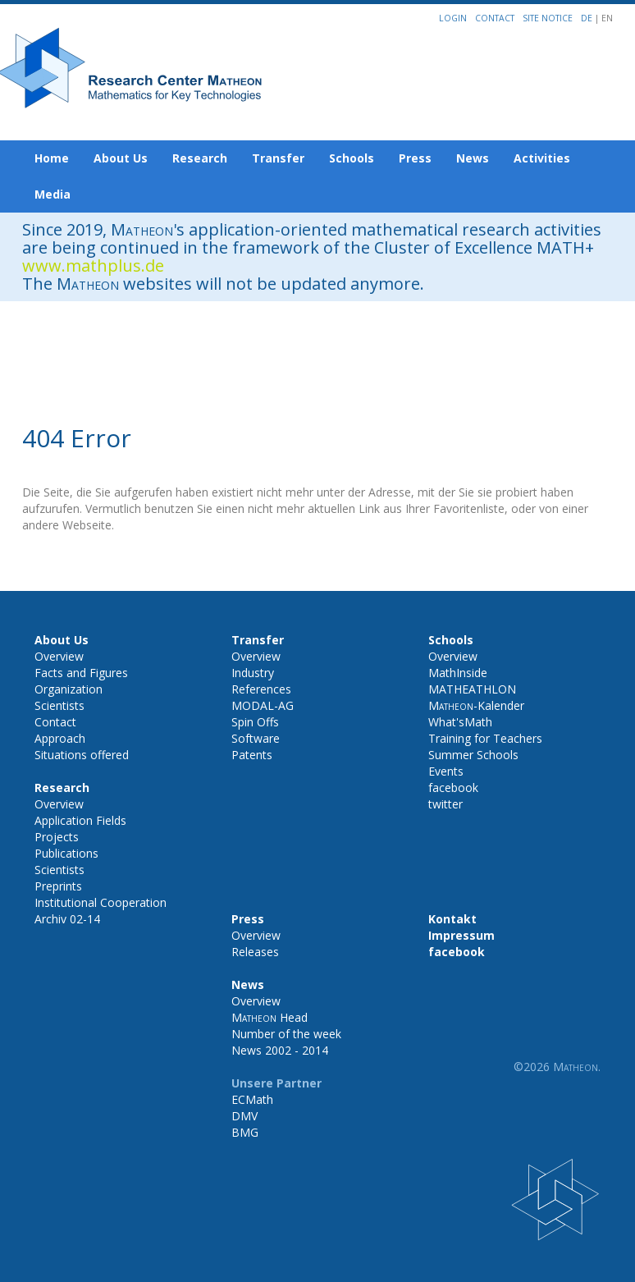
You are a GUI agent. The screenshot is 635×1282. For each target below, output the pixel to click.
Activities (542, 158)
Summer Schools (473, 754)
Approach (59, 738)
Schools (351, 158)
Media (52, 194)
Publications (66, 853)
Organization (68, 689)
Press (415, 158)
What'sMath (460, 722)
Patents (251, 754)
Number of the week (286, 1034)
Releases (255, 951)
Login (453, 18)
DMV (244, 1116)
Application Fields (80, 820)
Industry (252, 672)
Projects (56, 837)
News (472, 158)
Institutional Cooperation (100, 902)
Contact (494, 18)
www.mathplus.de (93, 265)
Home (51, 158)
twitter (445, 804)
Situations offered (81, 754)
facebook (453, 787)
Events (446, 771)
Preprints (58, 886)
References (261, 689)
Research (199, 158)
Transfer (278, 158)
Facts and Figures (81, 672)
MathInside (457, 672)
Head (269, 1017)
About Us (121, 158)
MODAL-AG (262, 705)
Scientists (59, 705)
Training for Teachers (485, 738)
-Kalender (476, 705)
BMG (244, 1132)
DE (588, 18)
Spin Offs (255, 722)
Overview (59, 656)
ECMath (252, 1099)
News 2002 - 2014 (279, 1050)
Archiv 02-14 (67, 919)
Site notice (548, 18)
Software (255, 738)
